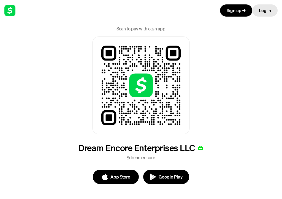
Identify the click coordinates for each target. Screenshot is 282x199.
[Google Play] (166, 177)
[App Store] (116, 177)
